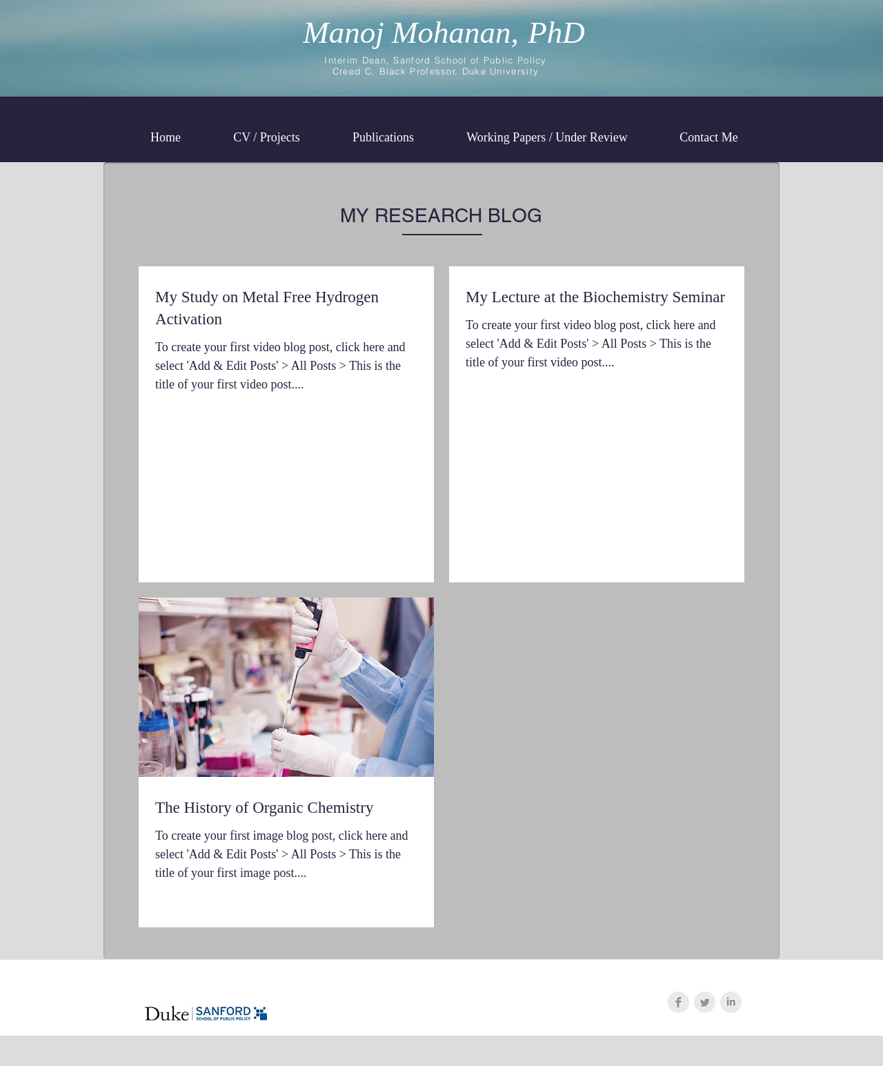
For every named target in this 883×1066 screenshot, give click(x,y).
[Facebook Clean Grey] (678, 1002)
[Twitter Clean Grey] (704, 1002)
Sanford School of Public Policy (469, 60)
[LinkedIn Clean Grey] (731, 1002)
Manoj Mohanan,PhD (443, 32)
